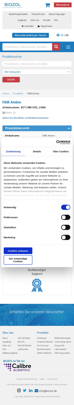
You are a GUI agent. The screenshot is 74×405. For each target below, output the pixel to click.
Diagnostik (59, 345)
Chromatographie (62, 342)
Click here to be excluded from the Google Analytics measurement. (37, 384)
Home (5, 93)
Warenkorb (62, 4)
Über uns (34, 20)
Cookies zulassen (18, 250)
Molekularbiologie (62, 338)
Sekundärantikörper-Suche (30, 35)
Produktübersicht (17, 128)
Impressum (52, 379)
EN (67, 35)
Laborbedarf (60, 349)
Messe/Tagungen (57, 14)
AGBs (42, 379)
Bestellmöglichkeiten (18, 14)
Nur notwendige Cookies (18, 260)
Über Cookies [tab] (61, 151)
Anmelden (28, 26)
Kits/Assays (43, 345)
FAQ (56, 20)
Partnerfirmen (38, 14)
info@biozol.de (46, 391)
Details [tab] (37, 151)
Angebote (22, 20)
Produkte (18, 93)
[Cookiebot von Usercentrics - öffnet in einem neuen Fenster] (56, 142)
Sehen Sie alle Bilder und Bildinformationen (25, 118)
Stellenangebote (9, 353)
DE (62, 35)
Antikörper (42, 338)
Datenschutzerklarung (26, 379)
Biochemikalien (44, 349)
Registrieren (45, 26)
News (5, 338)
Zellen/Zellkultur (44, 353)
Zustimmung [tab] (13, 151)
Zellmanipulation (62, 353)
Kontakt (46, 20)
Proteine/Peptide (44, 342)
